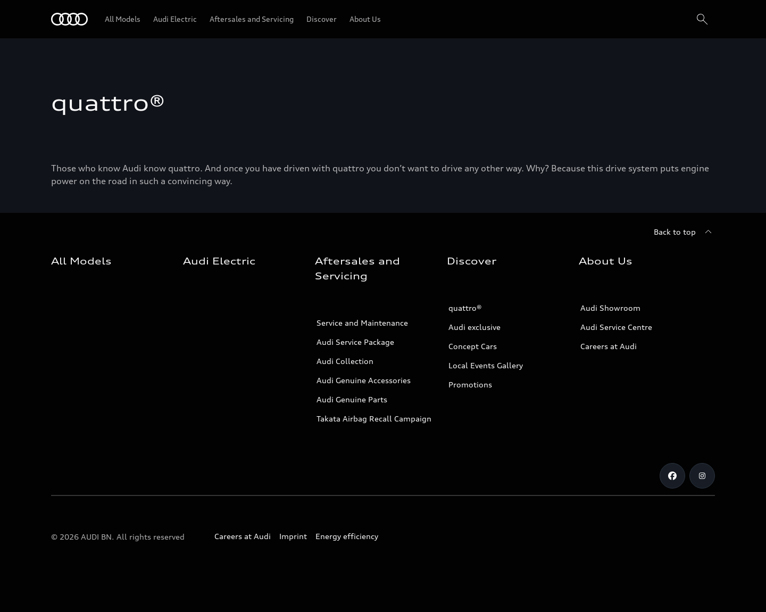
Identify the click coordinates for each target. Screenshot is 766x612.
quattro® (465, 307)
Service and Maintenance (362, 322)
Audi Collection (345, 361)
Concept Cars (472, 346)
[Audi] (69, 19)
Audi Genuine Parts (352, 399)
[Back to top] (684, 232)
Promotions (470, 384)
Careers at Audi (608, 346)
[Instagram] (702, 476)
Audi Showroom (610, 307)
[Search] (702, 19)
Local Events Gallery (485, 365)
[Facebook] (672, 476)
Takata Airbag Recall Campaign (374, 418)
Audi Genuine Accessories (364, 380)
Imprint (293, 536)
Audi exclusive (474, 327)
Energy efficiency (346, 536)
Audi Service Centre (616, 327)
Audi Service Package (355, 341)
